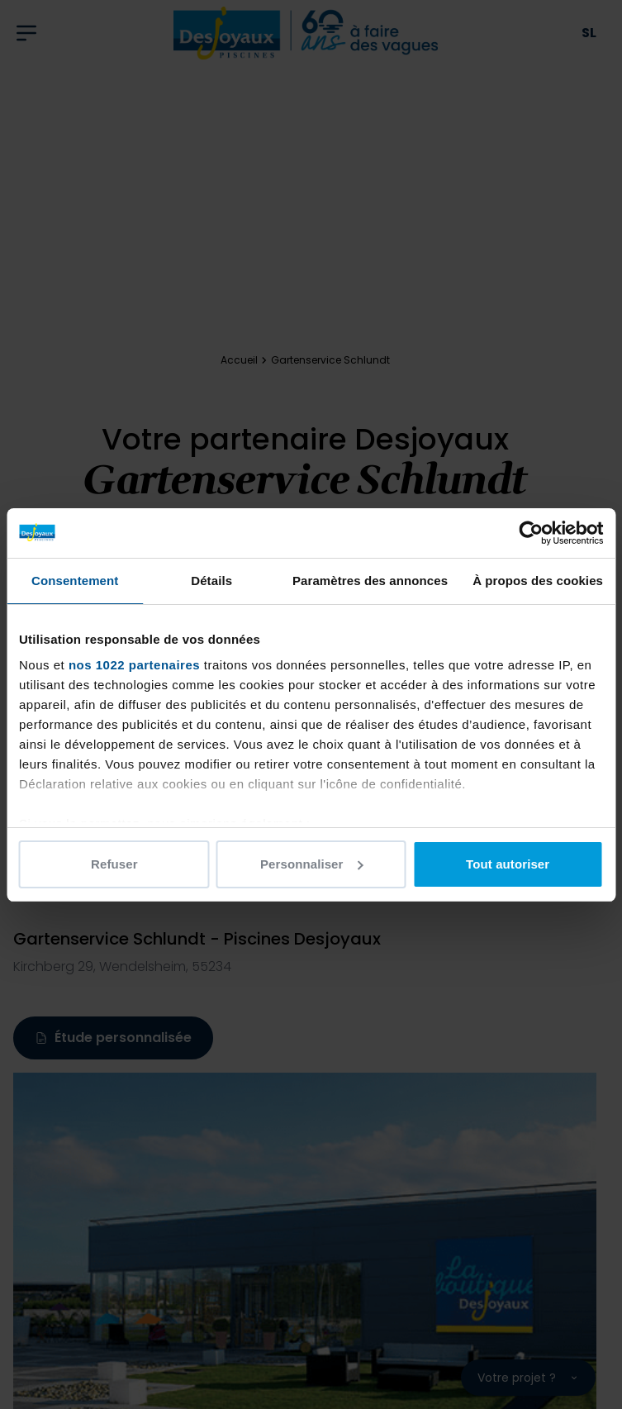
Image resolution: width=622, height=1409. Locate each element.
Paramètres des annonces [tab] (370, 581)
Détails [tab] (211, 581)
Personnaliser (311, 864)
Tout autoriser (507, 864)
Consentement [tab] (74, 581)
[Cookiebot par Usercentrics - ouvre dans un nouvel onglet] (530, 533)
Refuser (114, 864)
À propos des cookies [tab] (537, 581)
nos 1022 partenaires (134, 665)
